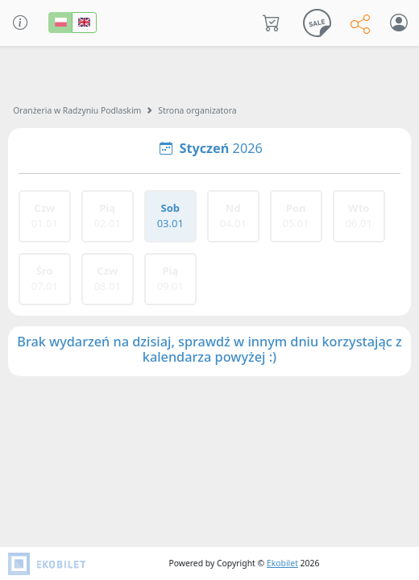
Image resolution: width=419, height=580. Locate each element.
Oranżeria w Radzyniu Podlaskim (77, 110)
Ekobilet (282, 563)
